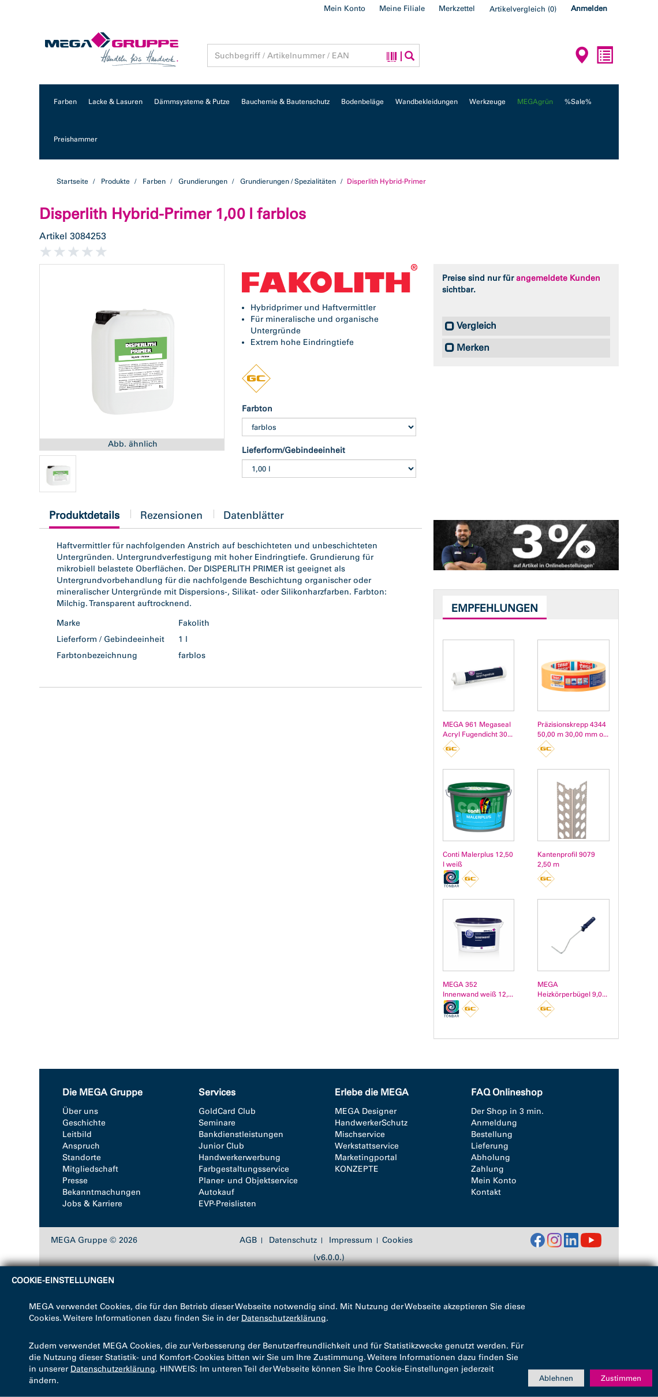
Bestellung (492, 1134)
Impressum (350, 1240)
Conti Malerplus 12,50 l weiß (478, 859)
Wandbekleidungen (426, 102)
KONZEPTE (357, 1169)
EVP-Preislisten (227, 1204)
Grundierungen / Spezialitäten (288, 181)
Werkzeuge (487, 102)
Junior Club (221, 1146)
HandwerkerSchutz (371, 1123)
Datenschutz (293, 1240)
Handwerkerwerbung (240, 1157)
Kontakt (486, 1192)
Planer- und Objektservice (248, 1181)
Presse (75, 1181)
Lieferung (490, 1146)
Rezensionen (171, 515)
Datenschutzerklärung (283, 1318)
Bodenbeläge (362, 102)
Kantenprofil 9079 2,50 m (566, 859)
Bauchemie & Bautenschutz (285, 102)
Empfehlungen (494, 608)
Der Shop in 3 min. (507, 1111)
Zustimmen (621, 1377)
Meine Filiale (402, 8)
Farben (65, 102)
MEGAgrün (535, 102)
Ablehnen (556, 1377)
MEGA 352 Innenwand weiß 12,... (478, 989)
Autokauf (216, 1192)
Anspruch (81, 1146)
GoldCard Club (227, 1111)
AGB (248, 1240)
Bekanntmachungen (101, 1192)
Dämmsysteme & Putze (192, 102)
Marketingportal (366, 1157)
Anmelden (589, 8)
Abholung (490, 1157)
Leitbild (77, 1134)
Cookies (397, 1240)
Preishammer (76, 139)
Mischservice (360, 1134)
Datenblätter (253, 515)
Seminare (217, 1123)
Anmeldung (494, 1123)
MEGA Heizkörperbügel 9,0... (572, 989)
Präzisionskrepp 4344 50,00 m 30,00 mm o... (572, 729)
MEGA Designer (366, 1111)
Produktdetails (84, 518)
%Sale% (578, 102)
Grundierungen (202, 181)
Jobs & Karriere (92, 1204)
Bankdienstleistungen (241, 1134)
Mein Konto (344, 8)
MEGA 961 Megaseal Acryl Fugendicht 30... (478, 729)
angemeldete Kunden (558, 278)
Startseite (72, 181)
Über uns (80, 1111)
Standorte (81, 1157)
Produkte (115, 181)
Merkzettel (457, 8)
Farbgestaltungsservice (244, 1169)
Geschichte (84, 1123)
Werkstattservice (367, 1146)
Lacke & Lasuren (115, 102)
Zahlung (487, 1169)
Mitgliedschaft (90, 1169)
